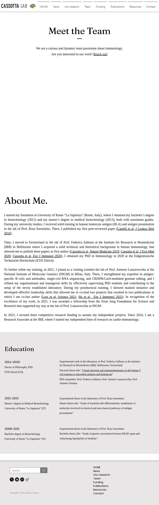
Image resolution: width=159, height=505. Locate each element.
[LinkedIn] (17, 479)
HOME (96, 467)
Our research (101, 475)
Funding (98, 482)
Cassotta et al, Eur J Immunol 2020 (37, 256)
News (96, 471)
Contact (98, 493)
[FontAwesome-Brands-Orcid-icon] (22, 479)
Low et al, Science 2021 (59, 297)
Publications (100, 486)
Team (97, 478)
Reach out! (100, 54)
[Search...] (22, 471)
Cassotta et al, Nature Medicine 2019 (95, 251)
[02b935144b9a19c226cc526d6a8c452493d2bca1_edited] (27, 479)
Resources (99, 490)
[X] (12, 479)
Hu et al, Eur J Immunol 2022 (100, 297)
